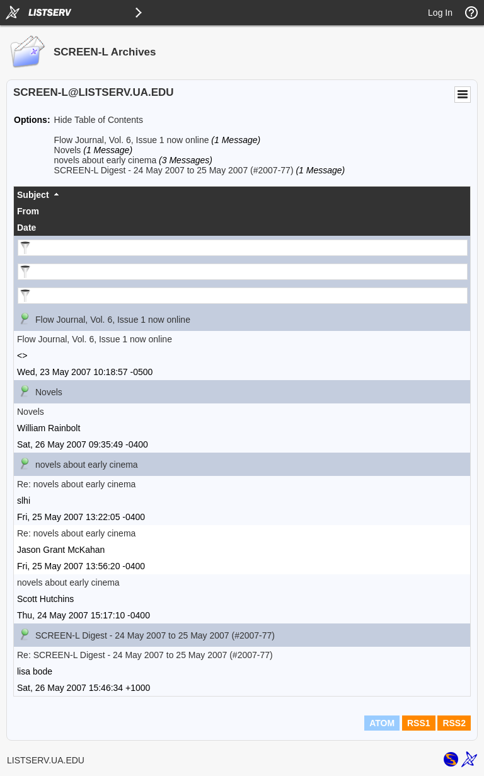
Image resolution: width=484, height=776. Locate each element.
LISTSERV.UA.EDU (45, 760)
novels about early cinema (105, 160)
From (28, 211)
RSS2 (454, 723)
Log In (440, 13)
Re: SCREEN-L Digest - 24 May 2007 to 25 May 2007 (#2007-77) (145, 655)
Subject (33, 195)
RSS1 (418, 723)
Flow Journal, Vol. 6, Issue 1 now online (131, 140)
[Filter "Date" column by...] (243, 295)
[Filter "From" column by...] (243, 271)
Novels (67, 150)
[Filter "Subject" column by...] (243, 248)
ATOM (382, 723)
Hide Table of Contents (98, 120)
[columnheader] (242, 195)
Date (26, 228)
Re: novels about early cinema (76, 484)
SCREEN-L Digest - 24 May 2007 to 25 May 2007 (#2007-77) (174, 170)
